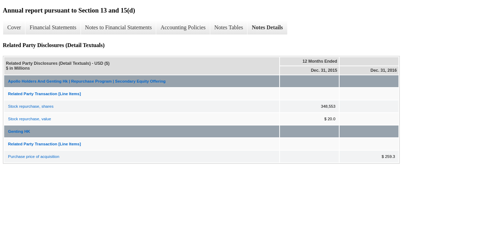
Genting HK (19, 131)
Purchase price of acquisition (33, 156)
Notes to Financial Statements (118, 27)
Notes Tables (228, 27)
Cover (14, 27)
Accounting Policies (182, 27)
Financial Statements (53, 27)
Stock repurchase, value (29, 119)
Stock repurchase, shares (30, 106)
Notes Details (267, 27)
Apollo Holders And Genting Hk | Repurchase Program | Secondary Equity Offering (87, 81)
